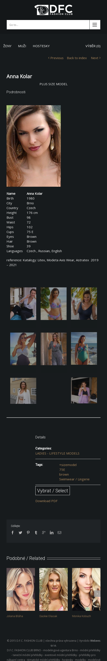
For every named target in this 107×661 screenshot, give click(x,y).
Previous (57, 58)
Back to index (77, 58)
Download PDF (46, 501)
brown (64, 474)
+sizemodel (68, 465)
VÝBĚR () (93, 46)
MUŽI (22, 46)
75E (62, 469)
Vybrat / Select (52, 490)
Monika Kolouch (81, 616)
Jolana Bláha (15, 616)
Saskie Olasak (48, 616)
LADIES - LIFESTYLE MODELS (57, 453)
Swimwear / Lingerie (74, 479)
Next (94, 58)
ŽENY (7, 46)
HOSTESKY (41, 46)
